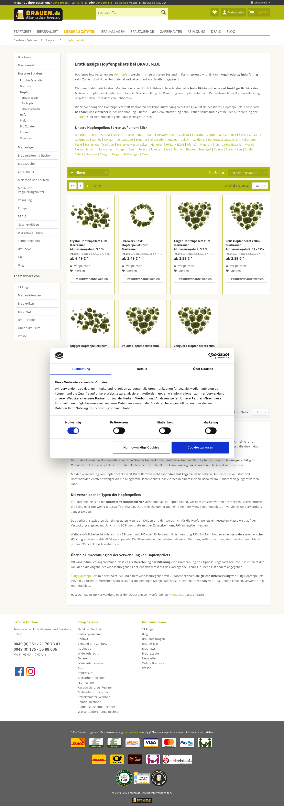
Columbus (82, 139)
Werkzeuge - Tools (30, 233)
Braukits (25, 86)
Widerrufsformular (90, 663)
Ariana (105, 135)
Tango (104, 154)
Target (116, 154)
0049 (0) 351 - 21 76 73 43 (70, 2)
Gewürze (26, 138)
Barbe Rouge (134, 135)
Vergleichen (80, 266)
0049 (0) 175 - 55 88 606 (112, 2)
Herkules (157, 144)
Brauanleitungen (29, 295)
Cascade (198, 135)
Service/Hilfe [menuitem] (259, 2)
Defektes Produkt (89, 629)
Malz (23, 120)
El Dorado (157, 139)
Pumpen (23, 208)
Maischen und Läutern (33, 180)
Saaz (167, 149)
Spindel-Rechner (89, 702)
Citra (242, 135)
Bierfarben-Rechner (91, 678)
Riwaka (156, 149)
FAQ (20, 257)
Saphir (177, 149)
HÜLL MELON (175, 144)
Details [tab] (142, 369)
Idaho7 (192, 144)
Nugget (120, 149)
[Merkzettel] (214, 12)
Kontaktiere (179, 595)
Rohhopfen (28, 103)
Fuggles (172, 139)
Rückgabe (84, 648)
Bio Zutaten (28, 126)
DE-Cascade (125, 139)
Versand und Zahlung (92, 644)
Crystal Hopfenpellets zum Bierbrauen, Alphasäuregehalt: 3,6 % (88, 245)
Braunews (25, 249)
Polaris (143, 149)
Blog (21, 265)
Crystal (108, 139)
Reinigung (25, 200)
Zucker (24, 132)
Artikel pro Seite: (237, 186)
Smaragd (205, 149)
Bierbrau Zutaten (30, 73)
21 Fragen (24, 287)
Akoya (94, 135)
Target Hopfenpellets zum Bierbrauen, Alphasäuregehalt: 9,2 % (192, 245)
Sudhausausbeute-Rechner (96, 707)
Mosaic (249, 144)
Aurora (117, 135)
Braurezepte (26, 320)
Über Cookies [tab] (203, 369)
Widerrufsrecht (88, 653)
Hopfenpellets (30, 98)
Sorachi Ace (234, 149)
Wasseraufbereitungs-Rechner (99, 712)
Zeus (145, 154)
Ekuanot (141, 139)
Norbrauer (105, 149)
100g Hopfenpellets (84, 576)
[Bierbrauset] (47, 31)
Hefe (23, 114)
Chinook (230, 135)
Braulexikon (26, 303)
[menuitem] (132, 14)
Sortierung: (217, 172)
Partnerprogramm (90, 634)
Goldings (199, 139)
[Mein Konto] (233, 12)
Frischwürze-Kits (31, 80)
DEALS (22, 216)
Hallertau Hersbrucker (132, 144)
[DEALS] (216, 31)
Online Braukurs (29, 328)
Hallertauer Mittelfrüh (223, 139)
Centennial (214, 135)
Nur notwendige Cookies (141, 447)
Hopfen (25, 92)
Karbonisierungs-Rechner (95, 687)
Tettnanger (131, 154)
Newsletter (149, 658)
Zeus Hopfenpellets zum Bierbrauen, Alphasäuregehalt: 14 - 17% (245, 245)
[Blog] (231, 31)
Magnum (206, 144)
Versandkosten (133, 732)
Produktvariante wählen (91, 279)
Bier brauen (26, 57)
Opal (132, 149)
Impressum (85, 673)
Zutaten (80, 117)
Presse (22, 336)
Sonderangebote (29, 241)
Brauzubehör (27, 164)
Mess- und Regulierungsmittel (31, 190)
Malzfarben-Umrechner (94, 692)
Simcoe (191, 149)
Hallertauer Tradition (99, 144)
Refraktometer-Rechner (94, 697)
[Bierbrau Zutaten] (79, 31)
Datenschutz (86, 658)
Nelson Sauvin (85, 149)
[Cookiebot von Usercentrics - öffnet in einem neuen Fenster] (211, 355)
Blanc (150, 135)
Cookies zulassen (200, 447)
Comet (96, 139)
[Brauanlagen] (113, 31)
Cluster (254, 135)
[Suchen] (163, 12)
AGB (81, 668)
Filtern (78, 172)
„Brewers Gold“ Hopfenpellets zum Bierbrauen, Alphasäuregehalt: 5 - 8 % (139, 245)
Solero (218, 149)
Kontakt (83, 639)
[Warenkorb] (259, 12)
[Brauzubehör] (142, 31)
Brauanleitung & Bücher (34, 155)
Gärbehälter (26, 172)
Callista (184, 135)
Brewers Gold (166, 135)
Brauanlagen (26, 147)
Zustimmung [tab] (81, 369)
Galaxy (185, 139)
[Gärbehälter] (171, 31)
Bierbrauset (26, 65)
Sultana (91, 154)
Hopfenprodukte (31, 109)
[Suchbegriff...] (132, 12)
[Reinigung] (196, 31)
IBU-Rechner (86, 682)
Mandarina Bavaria (228, 144)
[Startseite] (24, 31)
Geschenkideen (28, 224)
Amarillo (80, 135)
